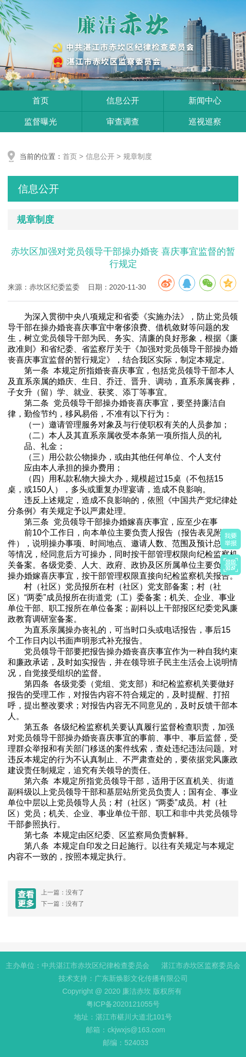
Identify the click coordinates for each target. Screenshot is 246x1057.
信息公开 (122, 100)
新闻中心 (204, 100)
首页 (40, 100)
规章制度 (137, 156)
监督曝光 (40, 121)
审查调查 (122, 121)
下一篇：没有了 (62, 903)
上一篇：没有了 (62, 892)
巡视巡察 (204, 121)
